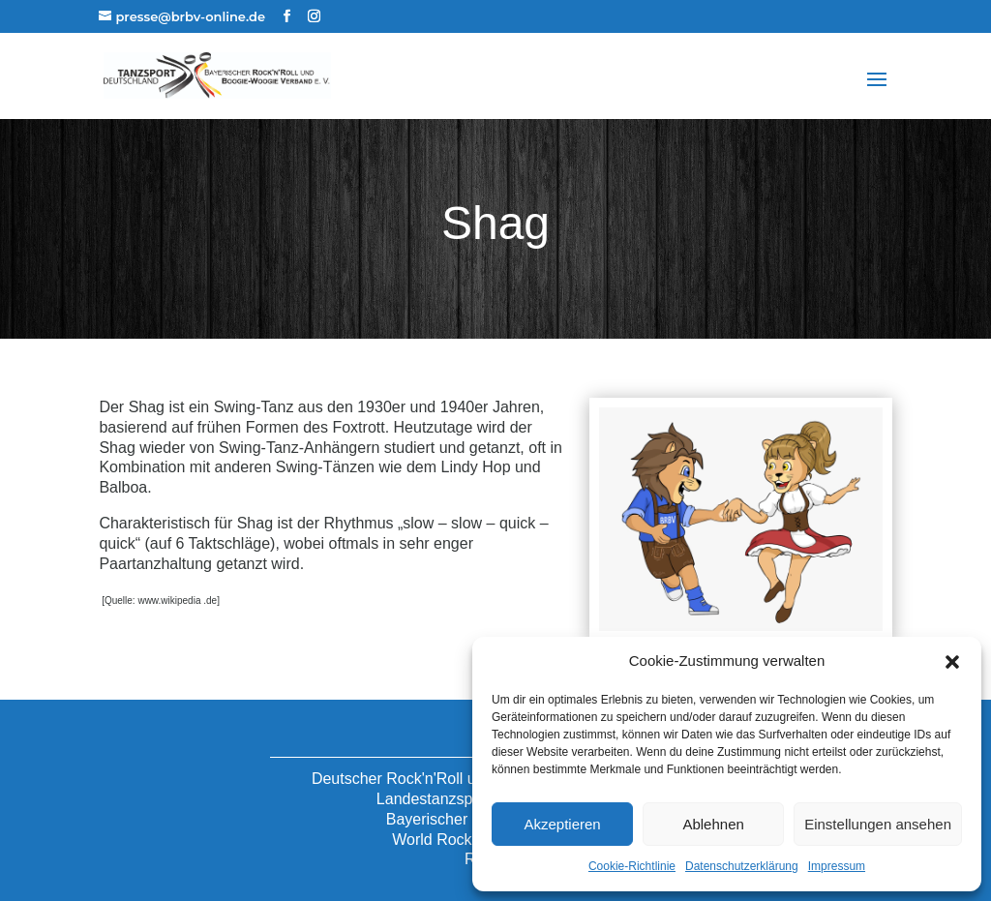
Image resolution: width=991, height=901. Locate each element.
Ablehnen (712, 824)
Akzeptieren (562, 824)
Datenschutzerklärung (741, 866)
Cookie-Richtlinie (632, 866)
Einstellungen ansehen (877, 824)
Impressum (836, 866)
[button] (952, 662)
